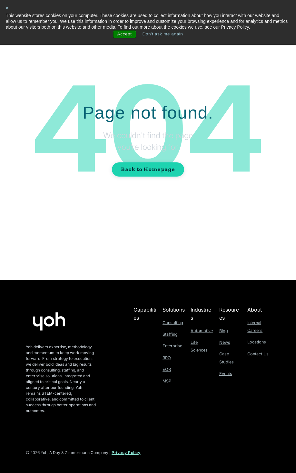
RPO (167, 357)
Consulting (172, 322)
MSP (167, 380)
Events (225, 373)
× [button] (7, 8)
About (254, 309)
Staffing (170, 334)
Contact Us (257, 353)
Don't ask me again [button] (162, 34)
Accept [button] (123, 34)
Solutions (174, 309)
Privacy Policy (126, 452)
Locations (256, 341)
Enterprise (172, 345)
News (224, 342)
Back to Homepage (148, 169)
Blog (223, 330)
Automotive (201, 330)
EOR (166, 368)
